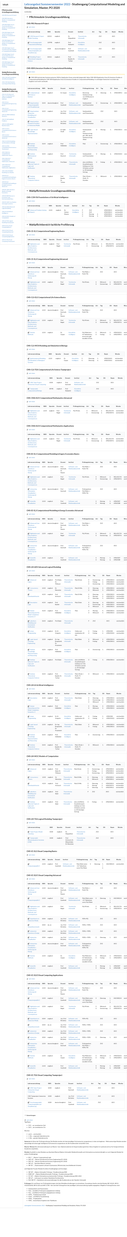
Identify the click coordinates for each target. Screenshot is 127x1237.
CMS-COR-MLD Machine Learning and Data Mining (8, 82)
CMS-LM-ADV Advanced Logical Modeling (8, 207)
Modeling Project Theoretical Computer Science (35, 59)
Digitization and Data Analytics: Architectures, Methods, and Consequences (34, 248)
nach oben (31, 27)
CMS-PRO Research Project (9, 15)
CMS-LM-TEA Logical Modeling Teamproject (8, 221)
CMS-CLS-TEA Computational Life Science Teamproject (9, 147)
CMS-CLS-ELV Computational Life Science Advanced (9, 136)
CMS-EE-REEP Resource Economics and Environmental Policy (8, 197)
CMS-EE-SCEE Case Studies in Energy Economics (9, 202)
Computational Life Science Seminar (33, 95)
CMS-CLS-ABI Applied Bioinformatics (7, 124)
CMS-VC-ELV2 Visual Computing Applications (8, 235)
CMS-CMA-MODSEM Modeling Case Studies (8, 171)
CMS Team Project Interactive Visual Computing (35, 1090)
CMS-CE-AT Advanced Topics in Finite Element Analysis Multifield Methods (8, 97)
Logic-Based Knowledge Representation (33, 131)
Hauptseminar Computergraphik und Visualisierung (33, 105)
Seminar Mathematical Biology (32, 156)
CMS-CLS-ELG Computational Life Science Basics (9, 130)
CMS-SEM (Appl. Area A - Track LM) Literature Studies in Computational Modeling (8, 27)
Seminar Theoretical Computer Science (33, 178)
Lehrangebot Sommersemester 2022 (47, 4)
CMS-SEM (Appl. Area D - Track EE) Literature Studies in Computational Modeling (9, 49)
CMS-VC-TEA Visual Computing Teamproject (8, 240)
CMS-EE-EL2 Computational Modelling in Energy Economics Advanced (9, 184)
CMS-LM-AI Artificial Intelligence (7, 212)
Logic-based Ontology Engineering (33, 641)
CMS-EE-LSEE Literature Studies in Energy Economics (8, 191)
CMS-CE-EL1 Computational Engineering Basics (9, 103)
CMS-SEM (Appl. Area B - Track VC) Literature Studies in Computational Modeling (8, 35)
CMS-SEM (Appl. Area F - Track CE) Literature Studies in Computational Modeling (8, 64)
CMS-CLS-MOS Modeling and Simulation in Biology (8, 142)
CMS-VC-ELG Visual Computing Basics (7, 226)
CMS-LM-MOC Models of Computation (8, 217)
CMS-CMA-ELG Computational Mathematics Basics (7, 153)
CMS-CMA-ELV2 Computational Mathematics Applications (9, 166)
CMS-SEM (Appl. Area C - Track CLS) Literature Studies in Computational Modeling (8, 43)
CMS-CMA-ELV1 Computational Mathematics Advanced (8, 160)
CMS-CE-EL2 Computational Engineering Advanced (9, 110)
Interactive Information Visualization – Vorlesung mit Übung (32, 493)
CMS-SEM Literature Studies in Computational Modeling (8, 20)
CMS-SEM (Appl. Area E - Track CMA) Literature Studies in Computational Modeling (8, 56)
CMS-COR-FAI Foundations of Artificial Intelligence (9, 78)
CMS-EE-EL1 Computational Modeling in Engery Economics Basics (9, 177)
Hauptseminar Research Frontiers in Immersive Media (34, 123)
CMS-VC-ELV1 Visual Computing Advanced (7, 231)
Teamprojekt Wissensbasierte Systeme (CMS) (36, 840)
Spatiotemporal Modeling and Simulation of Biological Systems (37, 360)
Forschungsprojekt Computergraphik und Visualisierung (35, 50)
